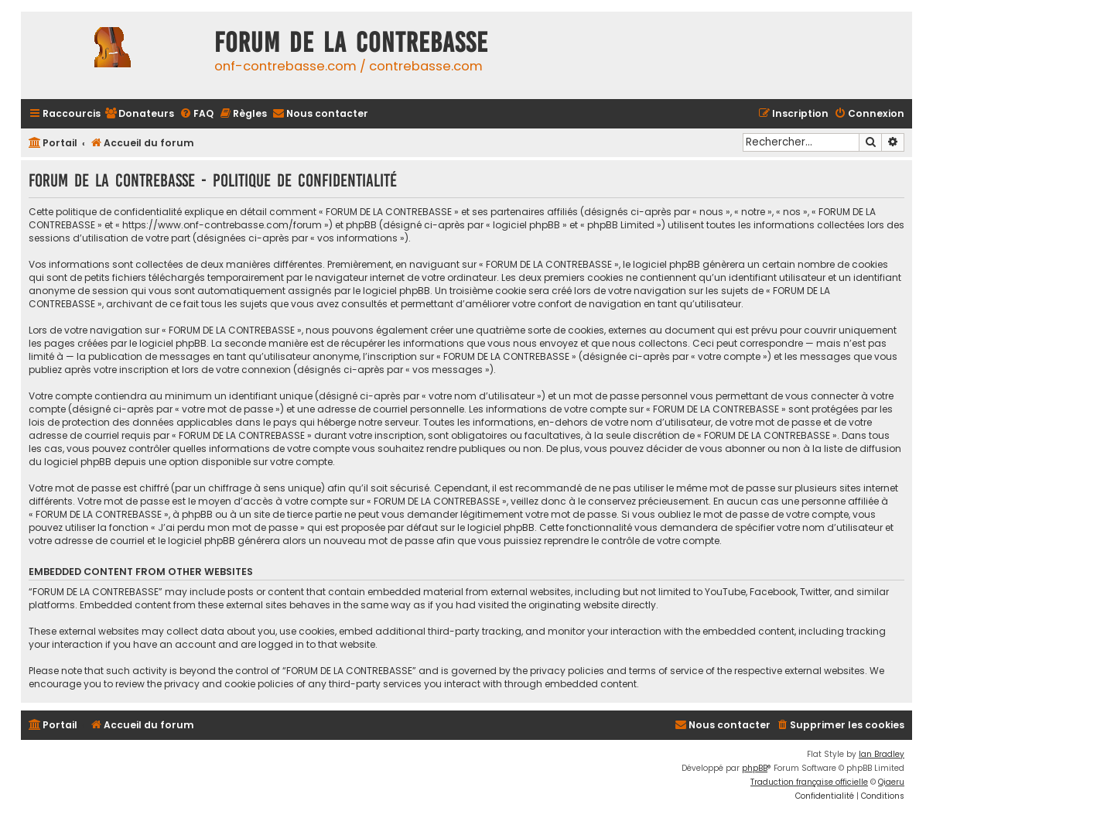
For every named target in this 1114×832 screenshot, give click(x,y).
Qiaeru (891, 782)
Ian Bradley (881, 754)
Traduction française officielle (809, 782)
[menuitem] (139, 114)
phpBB (754, 768)
